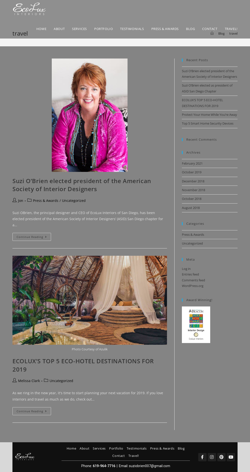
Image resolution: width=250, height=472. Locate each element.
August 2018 (191, 208)
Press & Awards (45, 200)
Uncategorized (74, 200)
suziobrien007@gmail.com (149, 466)
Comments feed (193, 280)
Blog (181, 448)
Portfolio (116, 448)
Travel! (133, 455)
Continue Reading (34, 236)
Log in (186, 268)
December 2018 (193, 181)
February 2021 (192, 163)
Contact (118, 455)
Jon (20, 200)
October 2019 (191, 172)
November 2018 (193, 190)
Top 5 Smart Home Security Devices (207, 123)
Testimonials (137, 448)
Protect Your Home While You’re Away (209, 114)
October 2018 (191, 199)
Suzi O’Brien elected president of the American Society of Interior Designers (81, 185)
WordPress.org (192, 286)
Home (71, 448)
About (84, 448)
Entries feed (190, 274)
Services (99, 448)
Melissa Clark (29, 380)
